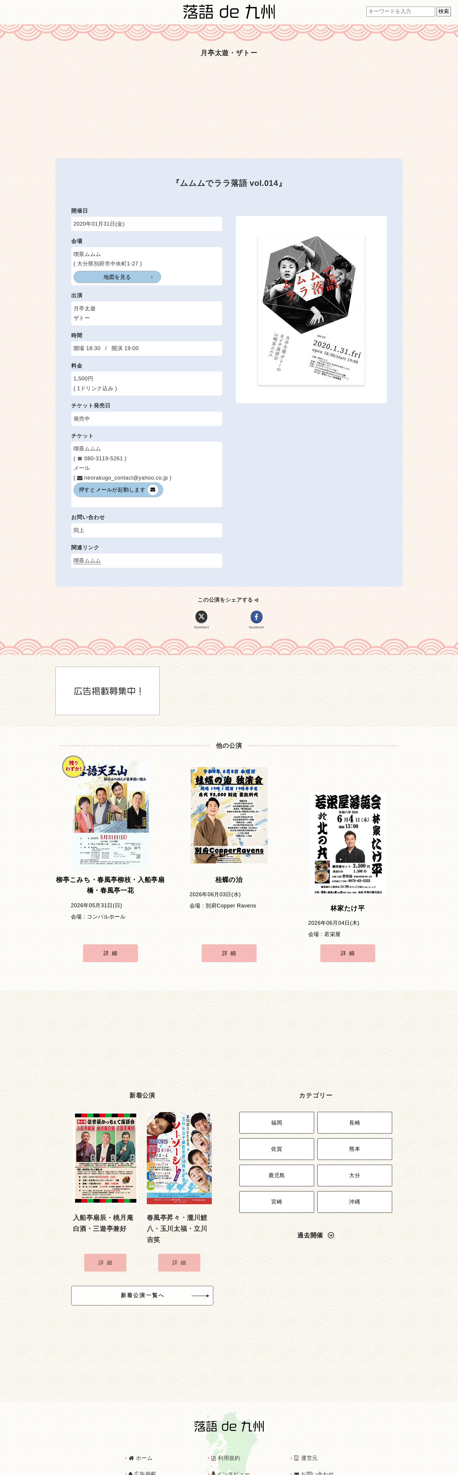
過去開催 (315, 1200)
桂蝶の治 (229, 884)
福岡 (276, 1098)
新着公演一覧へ (152, 1270)
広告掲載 (142, 1447)
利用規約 (225, 1431)
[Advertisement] (229, 107)
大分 (354, 1145)
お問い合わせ (314, 1447)
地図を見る (103, 277)
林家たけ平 (347, 884)
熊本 (354, 1122)
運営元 (306, 1431)
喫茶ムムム (87, 561)
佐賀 (276, 1122)
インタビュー (230, 1447)
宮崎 (276, 1168)
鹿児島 (276, 1145)
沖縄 (354, 1168)
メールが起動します (118, 490)
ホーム (140, 1431)
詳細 (112, 940)
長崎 (354, 1098)
